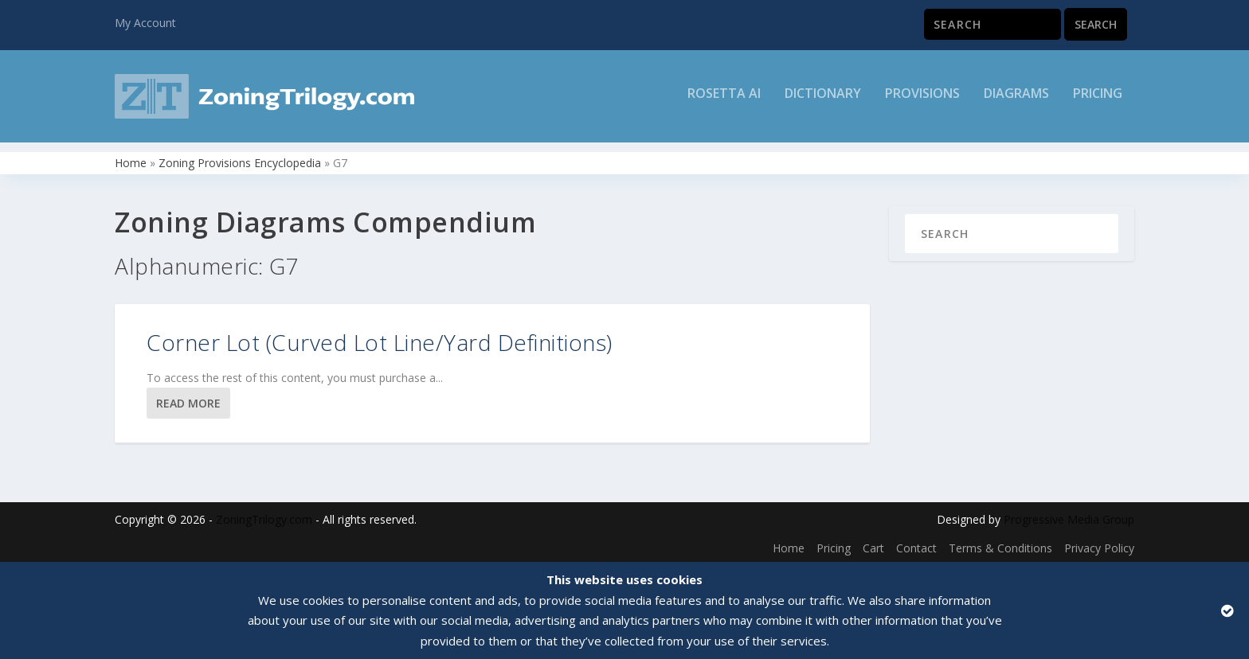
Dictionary (823, 100)
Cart (873, 544)
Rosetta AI (724, 100)
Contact (916, 544)
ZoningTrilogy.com (264, 516)
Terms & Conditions (1000, 544)
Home (131, 159)
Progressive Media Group (1069, 516)
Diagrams (1016, 100)
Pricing (1097, 100)
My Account (145, 22)
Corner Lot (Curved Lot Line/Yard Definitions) (380, 339)
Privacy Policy (1099, 544)
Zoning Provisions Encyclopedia (240, 159)
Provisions (922, 100)
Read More (188, 399)
